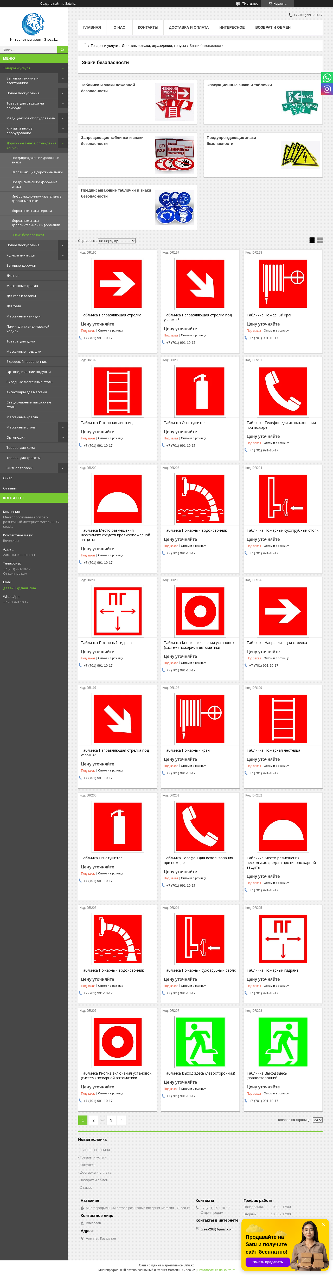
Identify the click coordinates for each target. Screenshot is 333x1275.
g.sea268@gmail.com (19, 588)
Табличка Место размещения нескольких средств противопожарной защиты (115, 535)
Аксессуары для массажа (27, 392)
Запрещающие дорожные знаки (37, 172)
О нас (7, 478)
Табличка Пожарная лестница (108, 422)
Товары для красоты (24, 457)
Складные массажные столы (30, 381)
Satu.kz (188, 1265)
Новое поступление (23, 93)
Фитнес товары (20, 467)
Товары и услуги (16, 68)
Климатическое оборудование (20, 130)
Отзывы (10, 488)
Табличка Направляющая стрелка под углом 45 (198, 317)
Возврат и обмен (273, 27)
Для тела (14, 306)
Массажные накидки (24, 316)
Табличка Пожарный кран (269, 315)
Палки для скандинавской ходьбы (28, 328)
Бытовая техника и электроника (23, 80)
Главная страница (95, 1149)
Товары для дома (21, 341)
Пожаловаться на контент (216, 1270)
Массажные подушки (24, 351)
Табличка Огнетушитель (186, 422)
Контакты (148, 27)
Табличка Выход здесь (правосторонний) (267, 1075)
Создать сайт (50, 3)
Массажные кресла (22, 285)
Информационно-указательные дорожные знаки (36, 198)
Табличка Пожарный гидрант (107, 642)
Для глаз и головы (21, 295)
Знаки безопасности (28, 235)
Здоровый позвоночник (27, 361)
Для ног (13, 275)
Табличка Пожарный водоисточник (195, 530)
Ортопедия (16, 437)
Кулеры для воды (21, 255)
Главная (92, 27)
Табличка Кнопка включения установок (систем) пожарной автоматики (199, 645)
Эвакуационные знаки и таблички (239, 85)
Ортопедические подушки (29, 371)
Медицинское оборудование (31, 118)
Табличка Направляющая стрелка (111, 315)
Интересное (232, 27)
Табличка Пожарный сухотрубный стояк (282, 530)
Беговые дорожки (21, 265)
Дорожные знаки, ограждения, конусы (32, 145)
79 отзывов (250, 3)
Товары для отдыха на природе (25, 105)
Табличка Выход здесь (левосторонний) (199, 1073)
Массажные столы (21, 427)
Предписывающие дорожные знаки (34, 184)
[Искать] (62, 50)
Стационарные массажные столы (29, 404)
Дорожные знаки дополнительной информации (36, 222)
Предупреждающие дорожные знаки (36, 160)
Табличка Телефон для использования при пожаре (281, 425)
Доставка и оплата (189, 27)
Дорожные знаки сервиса (32, 211)
